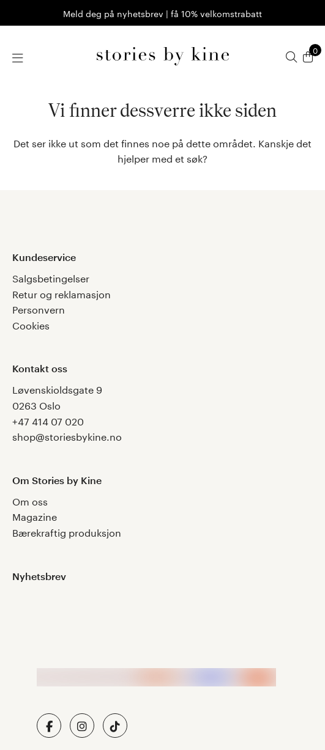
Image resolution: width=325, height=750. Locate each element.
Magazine (34, 515)
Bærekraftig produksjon (66, 531)
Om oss (30, 500)
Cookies (31, 324)
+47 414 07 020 (48, 420)
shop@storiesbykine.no (67, 435)
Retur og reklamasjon (61, 293)
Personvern (38, 308)
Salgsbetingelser (50, 277)
